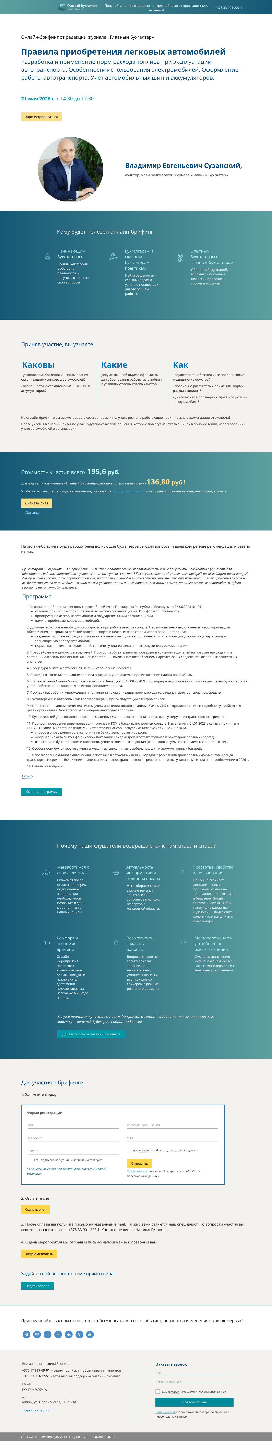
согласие (144, 1150)
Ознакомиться (137, 1171)
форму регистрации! (129, 491)
